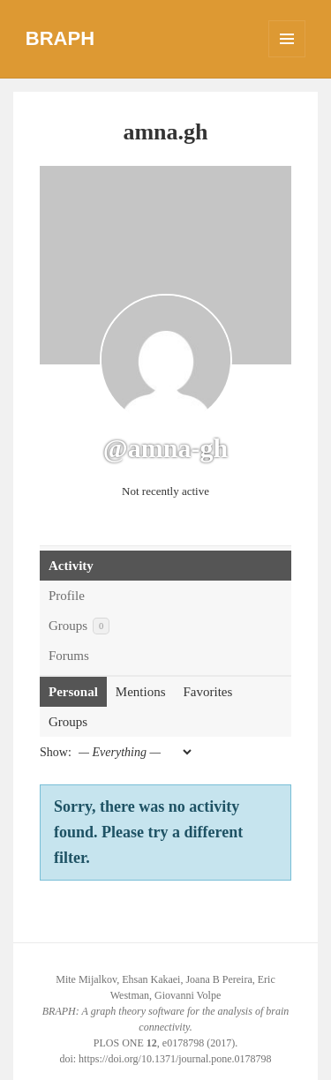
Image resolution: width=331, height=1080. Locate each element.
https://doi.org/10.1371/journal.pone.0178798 (175, 1059)
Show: (55, 752)
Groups (79, 626)
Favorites (208, 692)
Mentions (141, 692)
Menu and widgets (287, 56)
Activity (71, 566)
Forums (69, 656)
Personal (73, 692)
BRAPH (60, 38)
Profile (67, 596)
